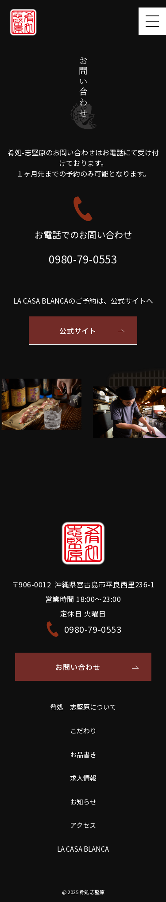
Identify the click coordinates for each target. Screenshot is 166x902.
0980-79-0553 (83, 259)
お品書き (83, 754)
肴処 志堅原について (83, 706)
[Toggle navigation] (152, 21)
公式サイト (78, 330)
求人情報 (83, 777)
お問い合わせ (77, 666)
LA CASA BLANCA (83, 848)
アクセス (83, 825)
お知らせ (83, 801)
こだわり (83, 730)
